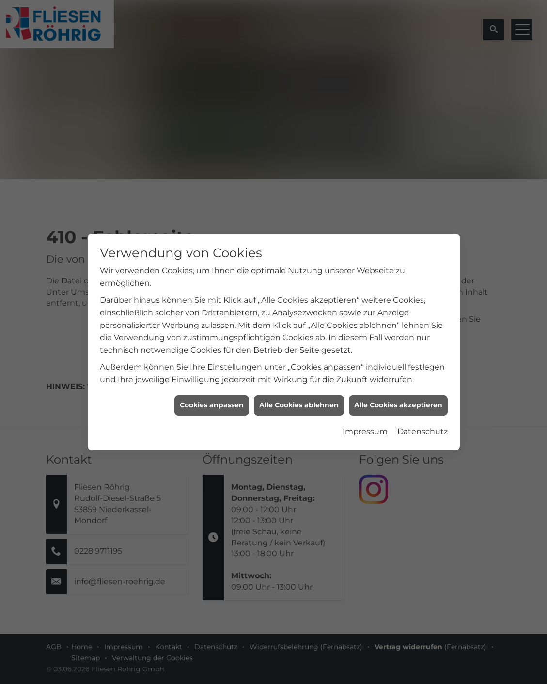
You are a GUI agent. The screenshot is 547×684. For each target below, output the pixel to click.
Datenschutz (422, 428)
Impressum (365, 428)
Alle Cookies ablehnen (299, 402)
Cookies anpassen (212, 402)
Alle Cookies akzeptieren (398, 402)
